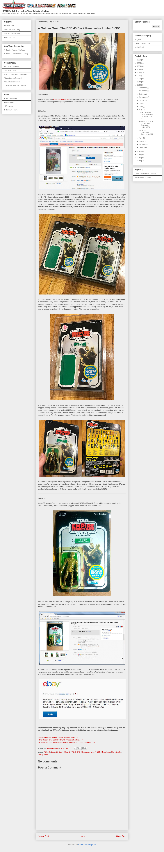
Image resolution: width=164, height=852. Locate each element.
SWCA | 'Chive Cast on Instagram (16, 74)
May (141, 110)
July (140, 103)
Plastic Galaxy (9, 102)
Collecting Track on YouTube (14, 50)
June (141, 107)
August (142, 100)
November (143, 91)
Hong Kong (105, 752)
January (142, 147)
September (143, 97)
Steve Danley (116, 752)
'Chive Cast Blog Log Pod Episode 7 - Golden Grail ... (146, 115)
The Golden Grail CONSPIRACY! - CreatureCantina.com (61, 740)
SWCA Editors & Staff (12, 33)
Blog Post (138, 39)
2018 (139, 85)
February (142, 144)
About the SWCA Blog (12, 30)
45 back (47, 752)
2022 (139, 72)
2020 (139, 79)
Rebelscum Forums (11, 110)
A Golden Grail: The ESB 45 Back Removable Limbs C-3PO (146, 124)
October (142, 94)
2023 (139, 69)
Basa (53, 752)
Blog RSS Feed (9, 37)
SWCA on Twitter (10, 70)
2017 (139, 151)
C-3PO (71, 752)
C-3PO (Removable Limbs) (85, 752)
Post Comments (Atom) (87, 845)
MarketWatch (139, 47)
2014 (139, 161)
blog (66, 752)
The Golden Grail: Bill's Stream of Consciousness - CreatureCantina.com (67, 742)
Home (82, 836)
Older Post (121, 836)
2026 (139, 60)
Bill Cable (59, 752)
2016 (139, 154)
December (143, 88)
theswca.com (9, 26)
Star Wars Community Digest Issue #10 (146, 132)
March (141, 141)
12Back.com (8, 106)
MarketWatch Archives (143, 177)
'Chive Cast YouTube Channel (15, 86)
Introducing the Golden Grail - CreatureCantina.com (59, 737)
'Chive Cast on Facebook (13, 78)
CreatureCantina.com (61, 99)
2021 (139, 76)
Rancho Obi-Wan (10, 98)
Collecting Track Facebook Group (16, 54)
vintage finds (43, 755)
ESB (98, 752)
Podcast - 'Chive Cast (142, 43)
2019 (139, 82)
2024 (139, 66)
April (141, 138)
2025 (139, 63)
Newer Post (43, 836)
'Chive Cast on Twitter (12, 82)
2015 (139, 158)
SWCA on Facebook (11, 67)
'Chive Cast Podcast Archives (145, 174)
